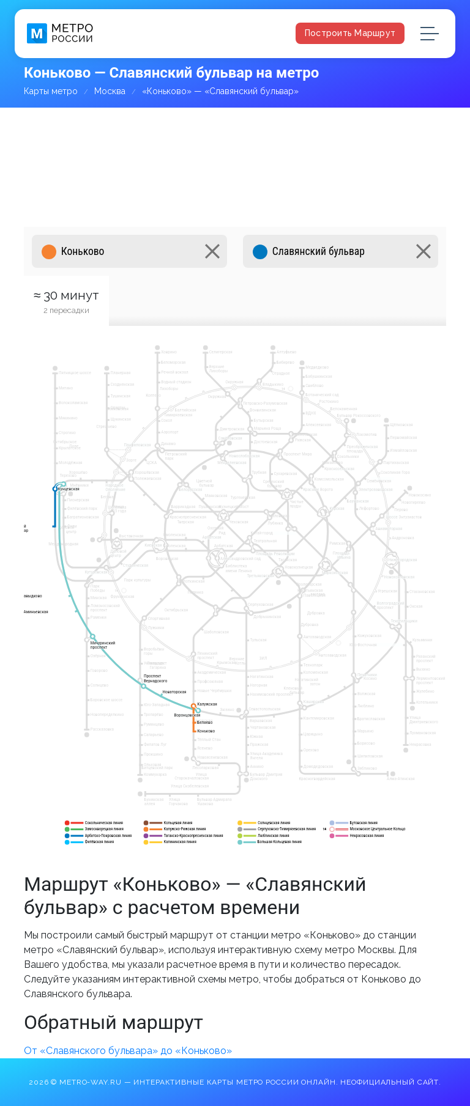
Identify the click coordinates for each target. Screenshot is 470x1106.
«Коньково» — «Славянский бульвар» (220, 91)
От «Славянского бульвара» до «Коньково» (128, 1050)
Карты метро (51, 91)
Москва (109, 91)
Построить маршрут (350, 33)
